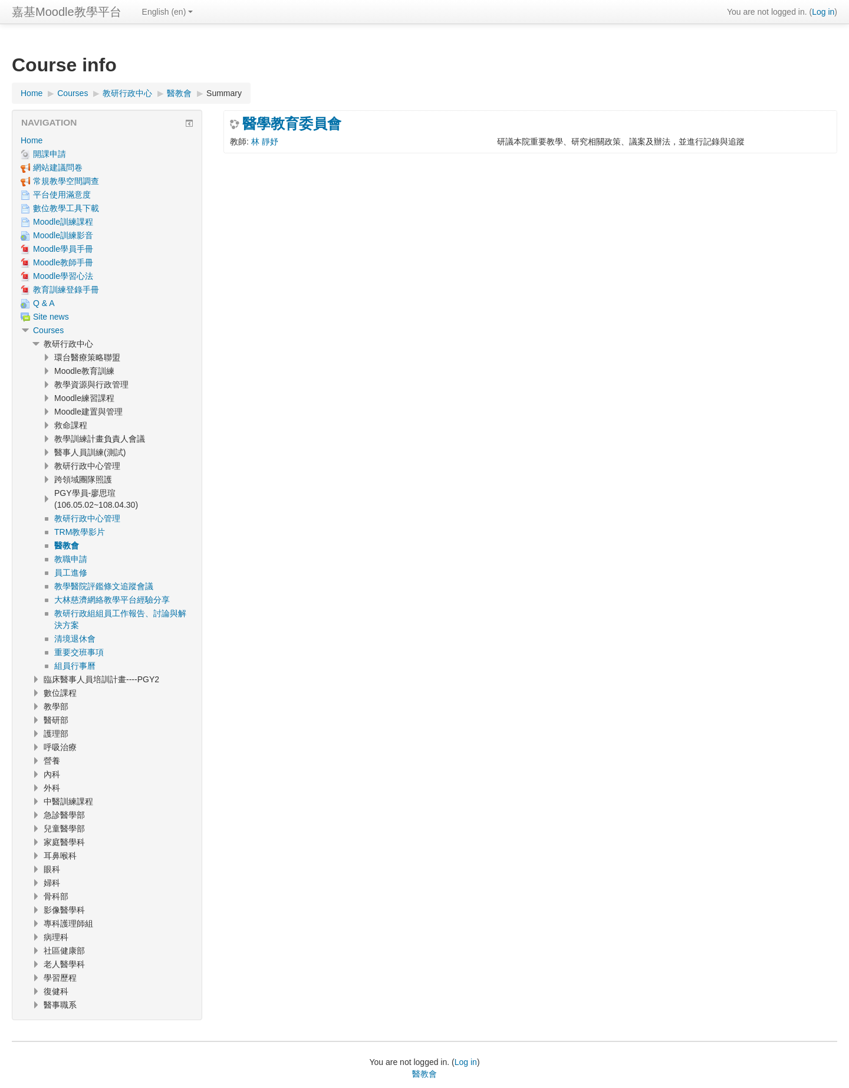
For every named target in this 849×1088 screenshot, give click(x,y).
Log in (823, 12)
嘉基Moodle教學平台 (66, 11)
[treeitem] (107, 140)
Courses (48, 330)
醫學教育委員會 (291, 124)
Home (31, 140)
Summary (224, 93)
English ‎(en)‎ (167, 12)
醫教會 (424, 1074)
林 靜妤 (264, 141)
